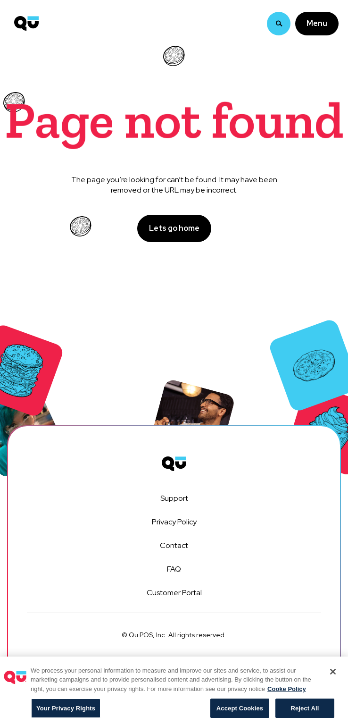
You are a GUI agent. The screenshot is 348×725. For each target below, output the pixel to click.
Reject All (304, 711)
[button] (317, 14)
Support (174, 498)
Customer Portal (174, 593)
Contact (174, 545)
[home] (24, 14)
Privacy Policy (174, 522)
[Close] (333, 675)
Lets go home (174, 228)
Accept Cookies (239, 711)
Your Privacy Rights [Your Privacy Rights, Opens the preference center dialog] (65, 711)
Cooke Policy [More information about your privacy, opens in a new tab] (286, 692)
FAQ (174, 569)
